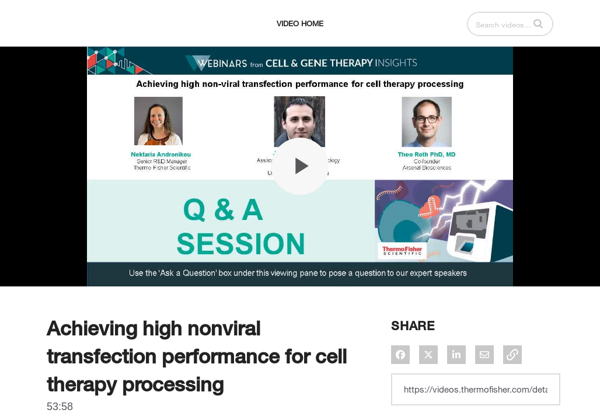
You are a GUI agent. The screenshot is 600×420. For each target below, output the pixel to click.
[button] (538, 52)
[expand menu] (71, 53)
